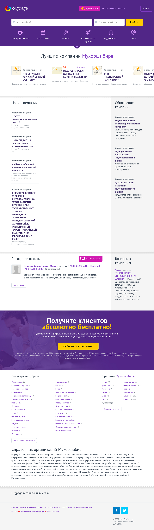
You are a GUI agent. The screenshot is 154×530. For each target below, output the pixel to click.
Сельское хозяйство (19, 389)
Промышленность (18, 410)
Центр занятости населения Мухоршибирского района (125, 187)
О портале (24, 507)
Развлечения (16, 392)
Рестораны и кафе (62, 399)
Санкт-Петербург (37, 511)
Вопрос (118, 270)
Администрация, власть (20, 399)
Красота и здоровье (63, 410)
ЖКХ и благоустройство (65, 392)
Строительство (61, 382)
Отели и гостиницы (63, 431)
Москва (14, 511)
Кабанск (105, 392)
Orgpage (16, 8)
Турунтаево (127, 396)
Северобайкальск (130, 385)
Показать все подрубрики (24, 440)
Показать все (19, 285)
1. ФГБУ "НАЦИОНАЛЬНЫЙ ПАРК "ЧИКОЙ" (24, 119)
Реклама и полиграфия (64, 420)
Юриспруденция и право (65, 417)
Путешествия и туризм (20, 420)
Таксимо (126, 389)
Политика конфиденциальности (79, 507)
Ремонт (58, 385)
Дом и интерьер (61, 406)
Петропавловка (129, 382)
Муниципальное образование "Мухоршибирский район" (125, 156)
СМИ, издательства (19, 427)
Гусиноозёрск (107, 385)
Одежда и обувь (62, 403)
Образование (17, 382)
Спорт (13, 413)
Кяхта (104, 399)
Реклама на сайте (36, 507)
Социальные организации (22, 396)
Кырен (104, 396)
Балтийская (25, 511)
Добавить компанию (113, 8)
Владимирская (53, 511)
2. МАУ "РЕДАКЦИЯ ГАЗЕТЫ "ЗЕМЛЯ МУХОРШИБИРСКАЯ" (22, 143)
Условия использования (55, 507)
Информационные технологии (67, 424)
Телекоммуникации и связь (66, 427)
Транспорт (15, 434)
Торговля (15, 406)
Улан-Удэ (127, 399)
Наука (57, 389)
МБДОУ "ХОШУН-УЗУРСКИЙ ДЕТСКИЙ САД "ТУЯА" (34, 76)
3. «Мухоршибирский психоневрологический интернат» (23, 167)
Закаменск (106, 389)
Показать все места (111, 409)
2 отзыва (81, 67)
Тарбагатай (128, 392)
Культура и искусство (19, 385)
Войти (146, 8)
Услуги (14, 424)
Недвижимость (61, 396)
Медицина (15, 403)
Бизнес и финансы (18, 417)
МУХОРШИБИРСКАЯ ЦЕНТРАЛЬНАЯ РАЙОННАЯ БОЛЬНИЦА (75, 73)
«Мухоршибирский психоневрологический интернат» (127, 123)
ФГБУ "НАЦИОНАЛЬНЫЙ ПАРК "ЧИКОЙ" (113, 76)
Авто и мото (60, 413)
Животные (15, 431)
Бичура (104, 382)
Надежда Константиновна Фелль (40, 266)
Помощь (14, 507)
